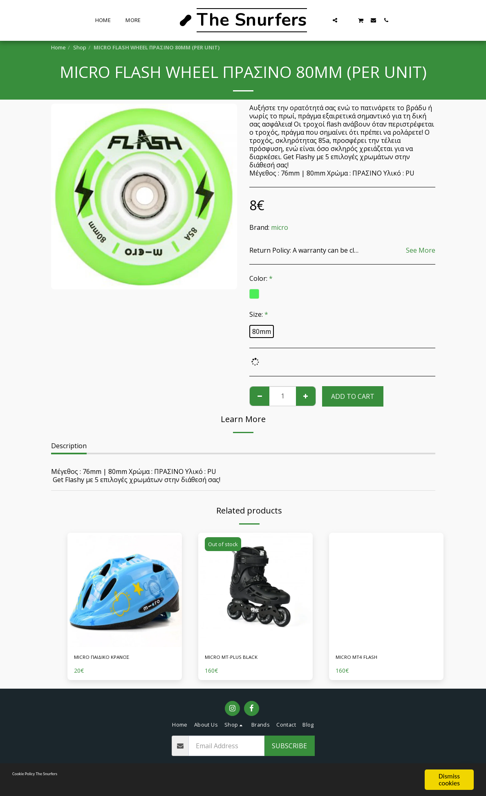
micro (279, 227)
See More (420, 250)
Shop (79, 47)
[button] (335, 20)
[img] (124, 590)
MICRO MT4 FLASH (365, 658)
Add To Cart (352, 396)
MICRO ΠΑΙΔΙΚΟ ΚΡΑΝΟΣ (113, 658)
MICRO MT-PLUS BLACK (242, 658)
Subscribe (289, 748)
